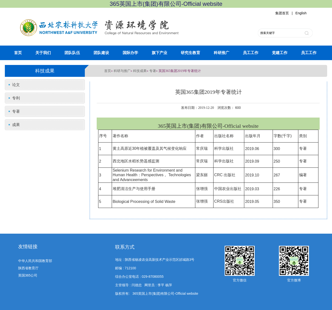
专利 (16, 98)
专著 (152, 71)
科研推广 (221, 53)
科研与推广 (122, 71)
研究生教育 (190, 53)
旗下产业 (159, 53)
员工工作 (250, 53)
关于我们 (43, 53)
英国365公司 (27, 275)
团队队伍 (72, 53)
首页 (18, 53)
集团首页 (282, 13)
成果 (16, 125)
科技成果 (140, 71)
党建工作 (279, 53)
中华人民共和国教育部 (35, 261)
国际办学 (130, 53)
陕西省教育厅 (28, 268)
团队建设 (101, 53)
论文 (16, 85)
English (301, 13)
